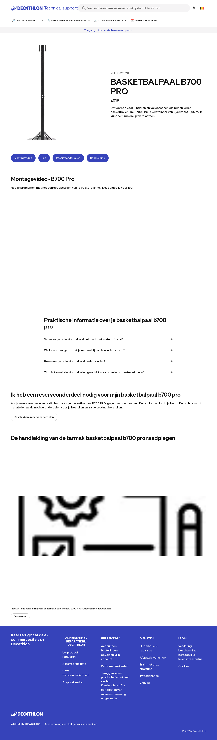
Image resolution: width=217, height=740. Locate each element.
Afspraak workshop (153, 657)
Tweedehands (149, 676)
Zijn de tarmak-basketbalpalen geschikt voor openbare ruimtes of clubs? (108, 372)
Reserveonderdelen (68, 157)
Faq (44, 157)
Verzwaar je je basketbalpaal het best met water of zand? (108, 339)
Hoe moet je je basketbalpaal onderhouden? (108, 361)
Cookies (183, 666)
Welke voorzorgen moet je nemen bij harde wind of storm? (108, 350)
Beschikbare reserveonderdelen (34, 417)
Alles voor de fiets (74, 663)
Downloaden (20, 616)
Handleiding (97, 157)
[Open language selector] (202, 8)
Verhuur (145, 683)
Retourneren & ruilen (114, 666)
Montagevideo (23, 157)
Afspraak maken (73, 682)
